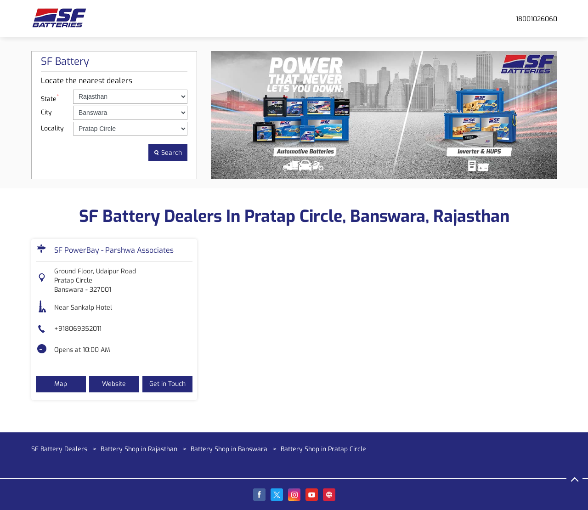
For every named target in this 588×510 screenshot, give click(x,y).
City (46, 112)
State (50, 98)
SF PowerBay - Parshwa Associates (114, 250)
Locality (52, 128)
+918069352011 (78, 328)
